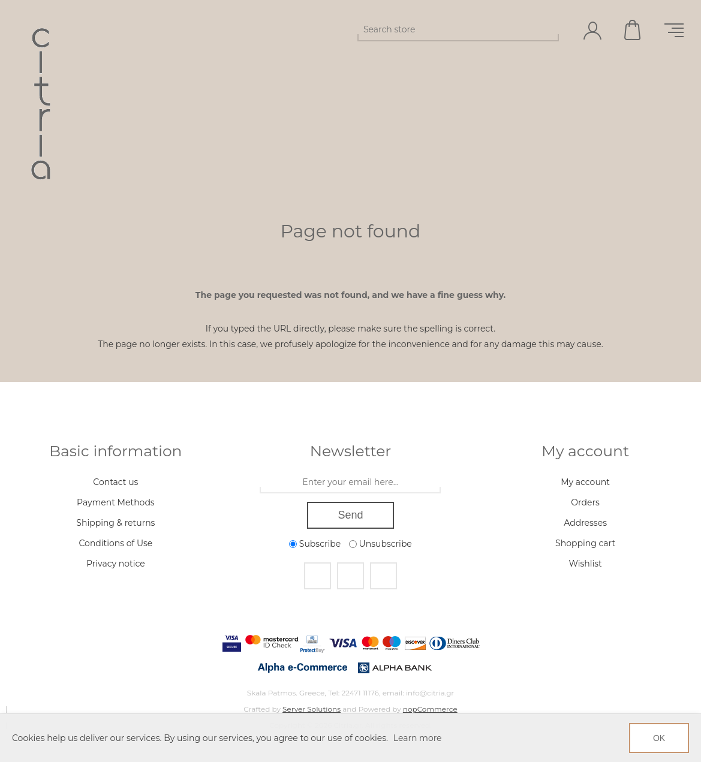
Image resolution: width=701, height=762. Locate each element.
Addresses (585, 522)
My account (585, 482)
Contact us (115, 482)
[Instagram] (350, 575)
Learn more (417, 738)
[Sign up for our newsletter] (350, 482)
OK (659, 738)
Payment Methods (116, 502)
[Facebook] (317, 575)
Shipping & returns (115, 522)
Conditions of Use (116, 543)
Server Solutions (311, 708)
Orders (585, 502)
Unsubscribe (385, 543)
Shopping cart (633, 30)
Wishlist (584, 563)
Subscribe (320, 543)
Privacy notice (115, 563)
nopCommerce (430, 708)
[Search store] (447, 29)
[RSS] (383, 575)
